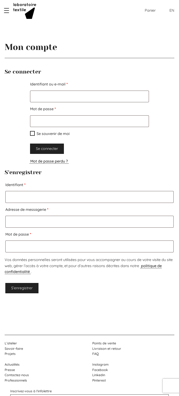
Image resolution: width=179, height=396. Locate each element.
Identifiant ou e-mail (58, 83)
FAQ (95, 354)
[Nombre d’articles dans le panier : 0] (150, 10)
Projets (10, 354)
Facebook (100, 370)
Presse (10, 370)
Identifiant (25, 184)
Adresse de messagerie (36, 209)
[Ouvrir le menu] (6, 10)
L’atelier (11, 343)
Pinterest (99, 380)
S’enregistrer (22, 288)
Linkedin (98, 375)
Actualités (12, 364)
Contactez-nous (17, 375)
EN (171, 10)
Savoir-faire (14, 348)
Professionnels (16, 380)
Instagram (100, 364)
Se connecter (47, 148)
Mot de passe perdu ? (49, 161)
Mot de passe (53, 108)
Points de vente (104, 343)
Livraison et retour (106, 348)
